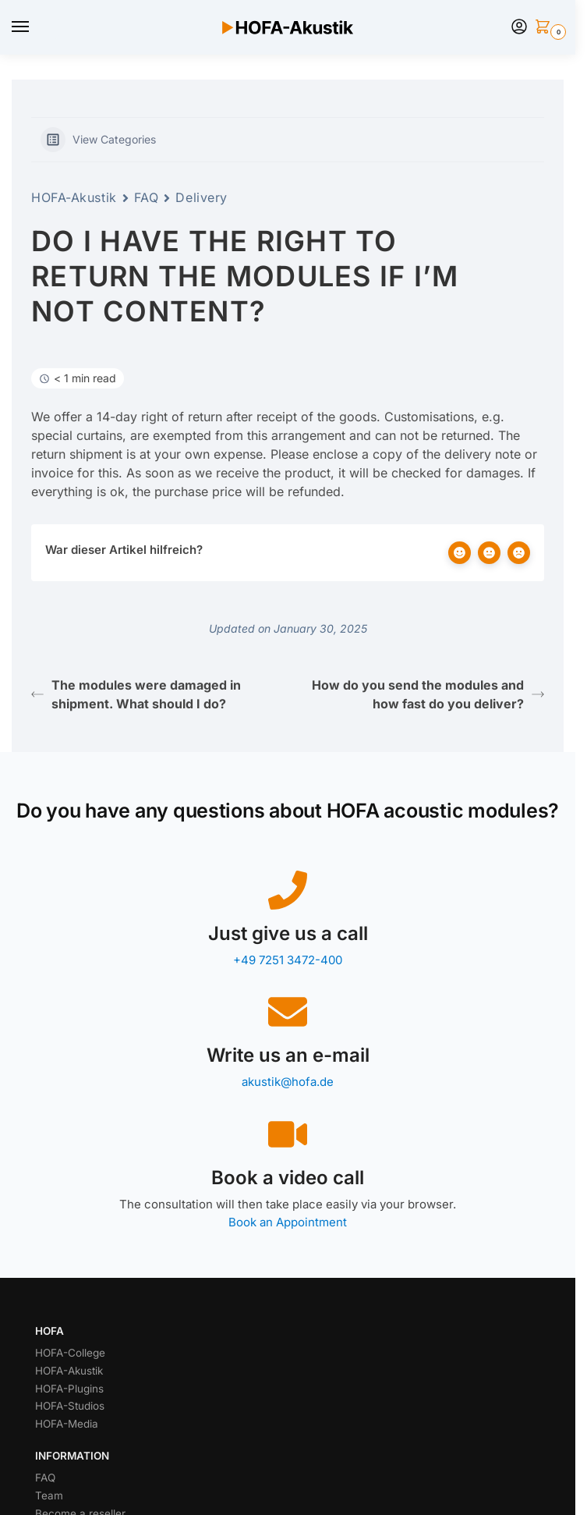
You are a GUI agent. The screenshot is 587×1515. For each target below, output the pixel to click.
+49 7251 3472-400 (287, 960)
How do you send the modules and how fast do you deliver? (428, 694)
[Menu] (35, 27)
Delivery (201, 197)
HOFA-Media (66, 1423)
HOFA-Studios (69, 1406)
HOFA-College (70, 1352)
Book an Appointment (287, 1222)
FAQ (146, 197)
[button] (546, 27)
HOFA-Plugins (69, 1388)
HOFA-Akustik (74, 197)
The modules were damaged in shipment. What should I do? (136, 694)
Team (49, 1495)
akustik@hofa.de (288, 1081)
